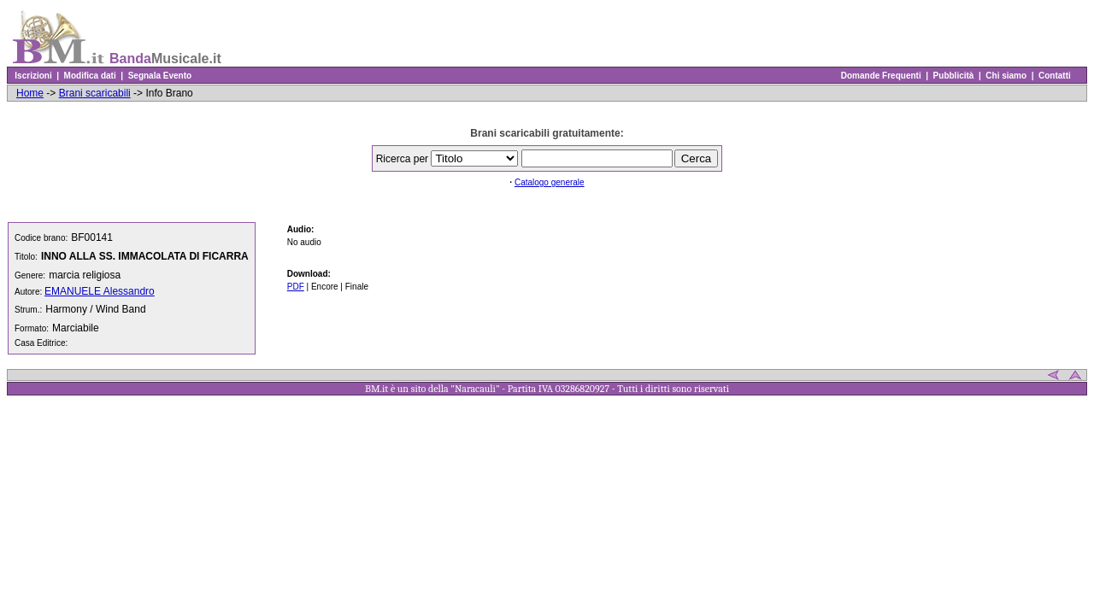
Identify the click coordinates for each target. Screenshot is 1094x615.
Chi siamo (1006, 75)
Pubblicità (953, 75)
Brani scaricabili (95, 93)
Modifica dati (90, 75)
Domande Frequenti (881, 75)
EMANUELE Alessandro (99, 291)
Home (30, 93)
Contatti (1054, 75)
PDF (295, 286)
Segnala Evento (160, 75)
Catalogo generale (550, 182)
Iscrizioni (33, 75)
